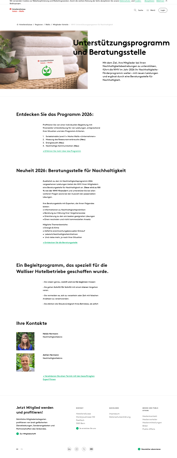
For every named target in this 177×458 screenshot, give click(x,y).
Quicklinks (114, 404)
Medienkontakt (149, 412)
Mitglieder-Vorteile (60, 20)
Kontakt (79, 404)
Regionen (39, 20)
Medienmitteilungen (152, 418)
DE (17, 445)
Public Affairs (148, 424)
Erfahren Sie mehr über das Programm (56, 147)
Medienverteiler (149, 415)
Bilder (145, 421)
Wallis (47, 20)
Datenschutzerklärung (120, 412)
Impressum (114, 409)
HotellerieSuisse (24, 20)
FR (22, 445)
